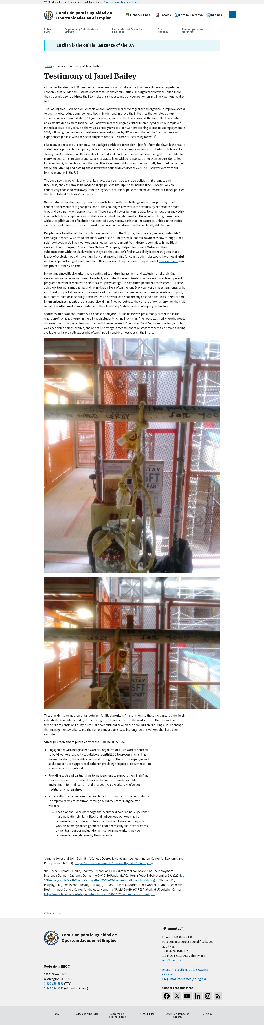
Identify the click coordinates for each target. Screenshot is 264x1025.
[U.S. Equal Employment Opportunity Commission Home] (79, 15)
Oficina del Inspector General (177, 1015)
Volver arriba (52, 913)
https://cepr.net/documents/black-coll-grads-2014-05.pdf (114, 863)
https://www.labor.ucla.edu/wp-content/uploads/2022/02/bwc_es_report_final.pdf (100, 894)
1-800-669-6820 (53, 984)
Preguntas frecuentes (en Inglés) (184, 979)
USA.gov (207, 1013)
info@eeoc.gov (172, 960)
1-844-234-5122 (53, 988)
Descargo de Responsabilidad (117, 1015)
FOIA (56, 1013)
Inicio (48, 66)
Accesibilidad (147, 1013)
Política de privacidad (86, 1013)
